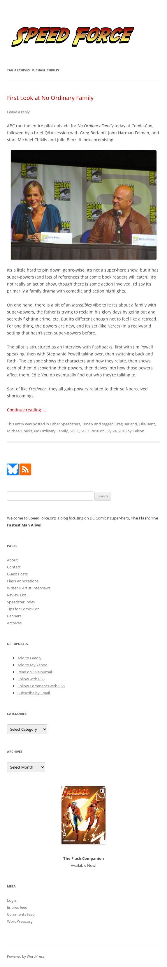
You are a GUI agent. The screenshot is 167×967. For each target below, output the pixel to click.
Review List (16, 595)
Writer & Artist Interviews (28, 588)
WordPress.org (20, 921)
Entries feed (17, 907)
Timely (87, 424)
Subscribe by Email (33, 692)
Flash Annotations (22, 581)
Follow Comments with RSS (41, 685)
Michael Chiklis (19, 431)
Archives (14, 623)
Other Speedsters (65, 424)
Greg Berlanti (126, 424)
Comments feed (21, 914)
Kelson (138, 431)
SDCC (74, 431)
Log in (12, 900)
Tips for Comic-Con (23, 609)
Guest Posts (17, 574)
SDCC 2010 (90, 431)
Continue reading (26, 410)
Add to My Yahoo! (32, 664)
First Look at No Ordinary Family (50, 98)
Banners (14, 616)
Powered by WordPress (26, 956)
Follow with (31, 678)
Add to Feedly (29, 657)
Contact (14, 567)
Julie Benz (147, 424)
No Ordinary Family (51, 431)
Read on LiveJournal (34, 671)
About (12, 560)
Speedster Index (21, 602)
